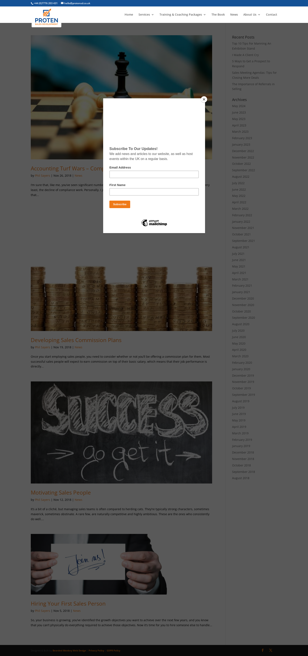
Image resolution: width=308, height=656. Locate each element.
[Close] (204, 99)
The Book (218, 14)
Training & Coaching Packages (181, 14)
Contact (271, 14)
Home (129, 14)
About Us (249, 14)
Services (144, 14)
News (234, 14)
